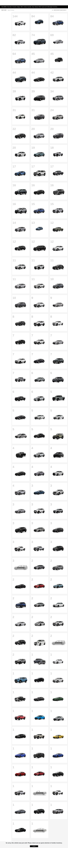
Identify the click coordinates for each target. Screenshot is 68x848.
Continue (34, 846)
